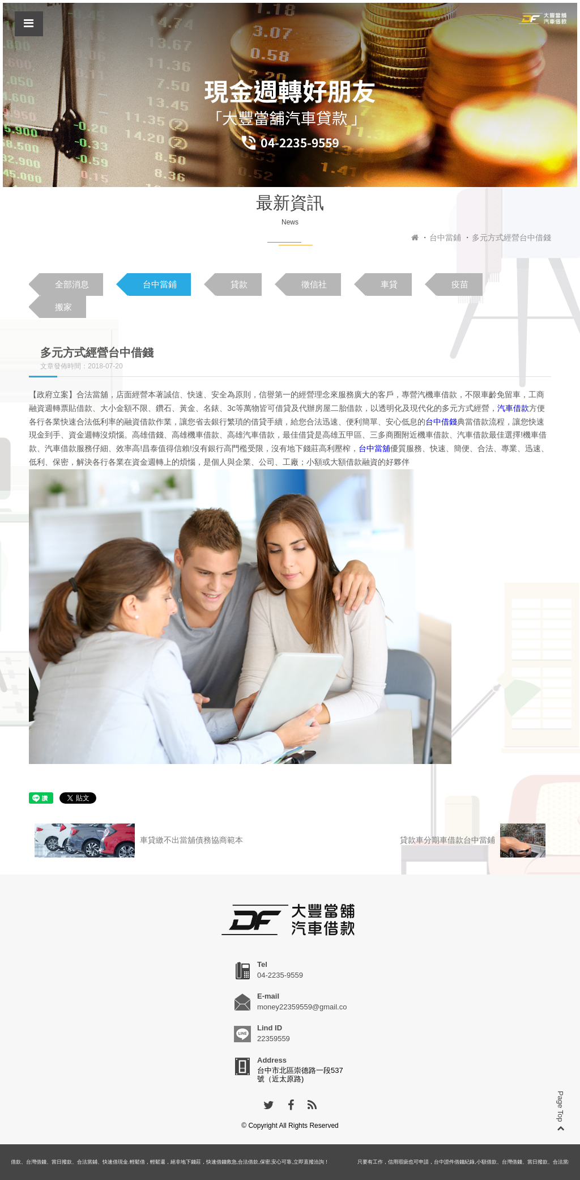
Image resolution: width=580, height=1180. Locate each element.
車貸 (389, 284)
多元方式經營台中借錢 (511, 237)
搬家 (63, 307)
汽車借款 (513, 408)
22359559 (273, 1038)
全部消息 (72, 284)
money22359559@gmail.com (305, 1007)
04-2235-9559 (280, 975)
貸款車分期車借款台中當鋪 (472, 841)
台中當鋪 (445, 237)
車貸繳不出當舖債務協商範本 (139, 841)
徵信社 (314, 284)
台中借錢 (441, 421)
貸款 (239, 284)
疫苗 (459, 284)
